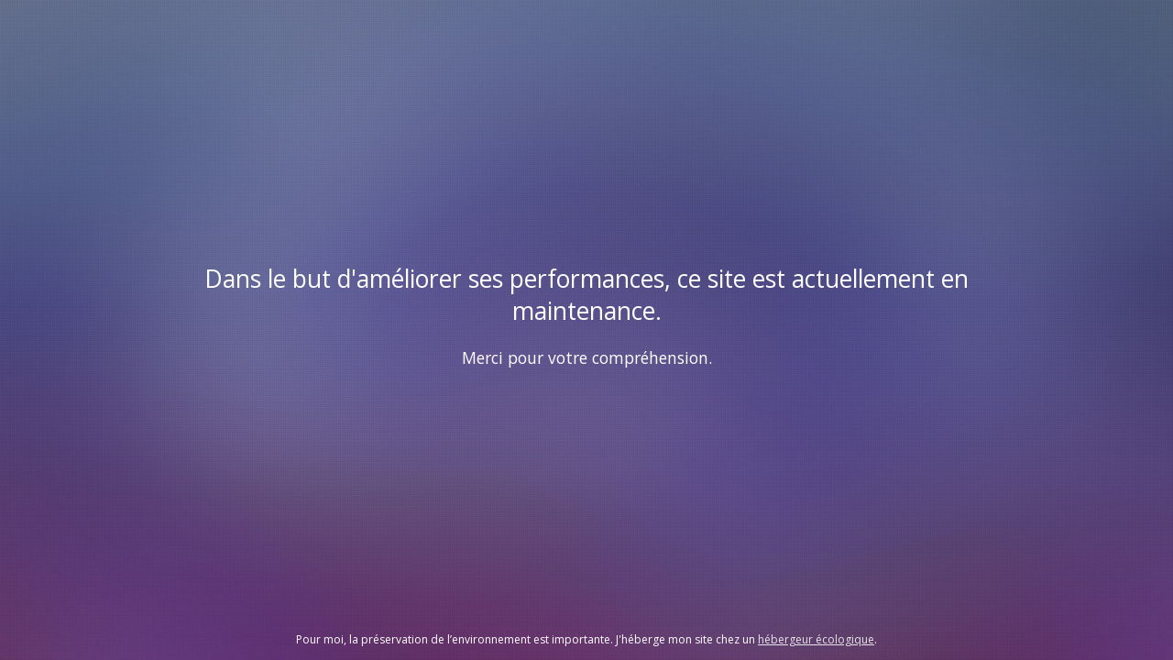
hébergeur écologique (816, 639)
